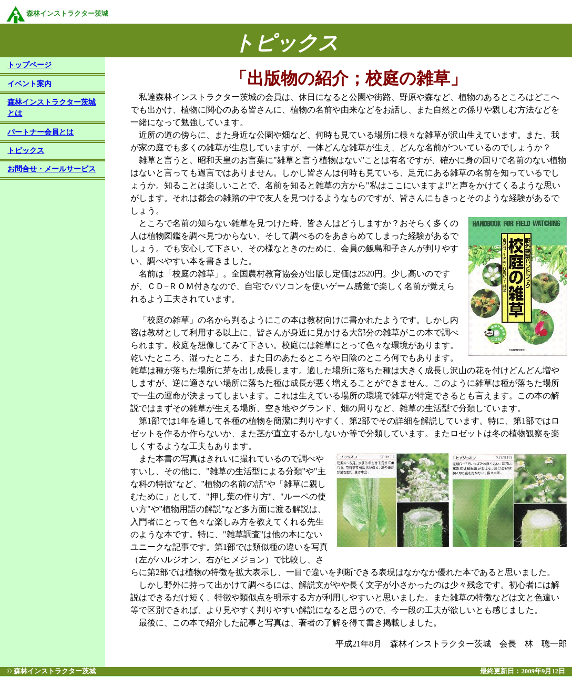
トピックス (25, 151)
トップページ (29, 65)
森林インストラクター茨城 (56, 13)
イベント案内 (29, 84)
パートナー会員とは (40, 133)
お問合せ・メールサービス (51, 170)
